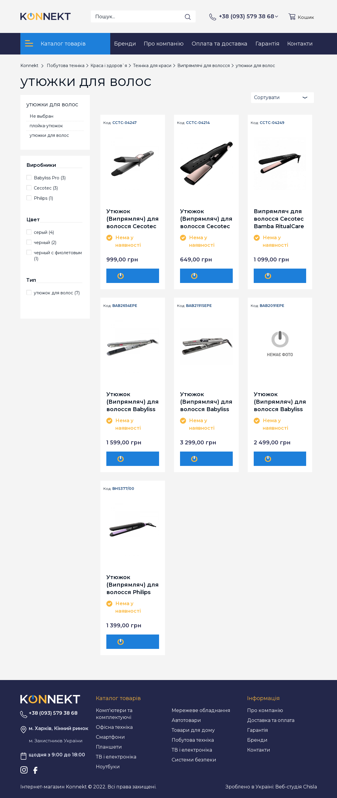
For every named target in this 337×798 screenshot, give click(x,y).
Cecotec (46, 188)
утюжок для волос (57, 293)
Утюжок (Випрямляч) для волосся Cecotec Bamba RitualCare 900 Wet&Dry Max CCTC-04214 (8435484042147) (206, 218)
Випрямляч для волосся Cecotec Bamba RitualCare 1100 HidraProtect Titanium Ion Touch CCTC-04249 (279, 218)
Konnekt (29, 65)
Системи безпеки (194, 760)
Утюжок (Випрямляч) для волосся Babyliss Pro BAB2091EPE (280, 401)
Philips (43, 198)
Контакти (258, 750)
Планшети (109, 747)
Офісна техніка (114, 727)
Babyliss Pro (50, 178)
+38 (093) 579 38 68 (248, 16)
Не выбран (41, 116)
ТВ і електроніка (116, 757)
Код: (107, 123)
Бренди (257, 740)
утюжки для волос (49, 135)
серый (44, 232)
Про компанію (265, 710)
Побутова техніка (193, 740)
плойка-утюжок (46, 125)
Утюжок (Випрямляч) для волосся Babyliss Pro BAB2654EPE (132, 401)
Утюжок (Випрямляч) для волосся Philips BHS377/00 (132, 584)
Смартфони (110, 737)
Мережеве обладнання (201, 710)
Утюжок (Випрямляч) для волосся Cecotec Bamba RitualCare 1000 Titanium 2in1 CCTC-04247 (132, 218)
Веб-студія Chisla (296, 787)
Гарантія (257, 730)
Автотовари (186, 720)
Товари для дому (193, 730)
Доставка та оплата (270, 720)
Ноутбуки (108, 767)
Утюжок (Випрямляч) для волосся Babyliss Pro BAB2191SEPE (206, 401)
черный (45, 242)
